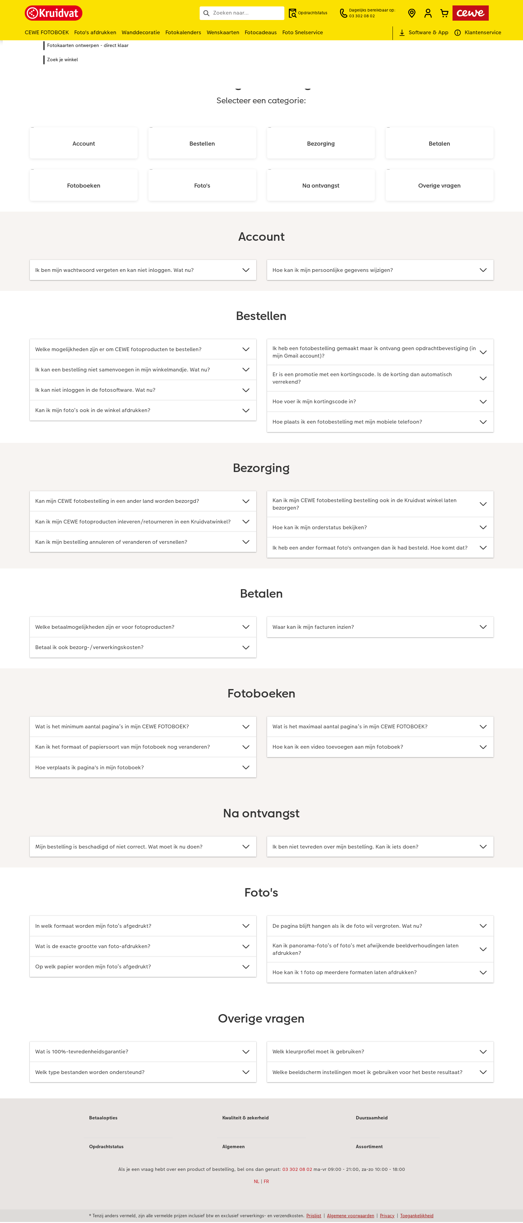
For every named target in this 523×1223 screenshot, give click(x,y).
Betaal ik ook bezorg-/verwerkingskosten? (143, 648)
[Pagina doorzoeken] (242, 13)
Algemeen (233, 1147)
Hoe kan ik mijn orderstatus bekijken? (380, 528)
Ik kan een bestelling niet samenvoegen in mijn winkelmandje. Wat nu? (143, 369)
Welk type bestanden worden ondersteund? (143, 1073)
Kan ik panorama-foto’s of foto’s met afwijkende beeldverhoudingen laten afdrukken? (380, 950)
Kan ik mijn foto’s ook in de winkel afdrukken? (143, 410)
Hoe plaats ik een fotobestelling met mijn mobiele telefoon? (380, 422)
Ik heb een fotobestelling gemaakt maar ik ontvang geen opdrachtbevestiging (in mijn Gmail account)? (380, 352)
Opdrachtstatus (106, 1147)
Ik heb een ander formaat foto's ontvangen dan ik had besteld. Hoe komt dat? (380, 548)
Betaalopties (103, 1118)
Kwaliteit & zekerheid (245, 1118)
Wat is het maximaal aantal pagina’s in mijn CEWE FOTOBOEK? (380, 727)
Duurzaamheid (372, 1118)
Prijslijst (313, 1216)
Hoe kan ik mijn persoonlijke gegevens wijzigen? (380, 270)
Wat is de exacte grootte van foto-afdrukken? (143, 947)
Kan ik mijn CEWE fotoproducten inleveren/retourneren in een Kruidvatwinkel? (143, 522)
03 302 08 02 (297, 1170)
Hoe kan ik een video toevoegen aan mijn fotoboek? (380, 747)
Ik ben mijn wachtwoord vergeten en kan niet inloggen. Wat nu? (143, 270)
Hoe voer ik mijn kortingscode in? (380, 402)
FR (266, 1182)
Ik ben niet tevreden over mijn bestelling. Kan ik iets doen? (380, 847)
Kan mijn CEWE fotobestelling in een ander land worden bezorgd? (143, 501)
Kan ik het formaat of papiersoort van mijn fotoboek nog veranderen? (143, 747)
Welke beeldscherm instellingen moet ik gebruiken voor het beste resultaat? (380, 1073)
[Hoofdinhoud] (261, 579)
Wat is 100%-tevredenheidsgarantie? (143, 1052)
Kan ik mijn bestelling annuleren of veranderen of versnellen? (143, 542)
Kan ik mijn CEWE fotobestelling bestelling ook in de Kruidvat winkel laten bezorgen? (380, 504)
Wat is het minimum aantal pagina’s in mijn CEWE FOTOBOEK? (143, 727)
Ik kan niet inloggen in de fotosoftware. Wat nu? (143, 390)
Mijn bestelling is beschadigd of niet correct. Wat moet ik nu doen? (143, 847)
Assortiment (369, 1147)
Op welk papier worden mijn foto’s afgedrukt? (143, 967)
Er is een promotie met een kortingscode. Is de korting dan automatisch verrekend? (380, 378)
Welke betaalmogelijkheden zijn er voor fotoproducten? (143, 627)
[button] (428, 13)
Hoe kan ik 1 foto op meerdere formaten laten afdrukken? (380, 973)
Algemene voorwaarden (350, 1216)
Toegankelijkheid (417, 1216)
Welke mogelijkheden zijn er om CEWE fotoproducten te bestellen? (143, 349)
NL (256, 1182)
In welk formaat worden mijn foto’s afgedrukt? (143, 926)
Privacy (387, 1216)
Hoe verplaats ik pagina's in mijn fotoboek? (143, 768)
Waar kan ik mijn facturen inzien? (380, 627)
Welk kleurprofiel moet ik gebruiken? (380, 1052)
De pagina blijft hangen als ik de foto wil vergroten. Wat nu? (380, 926)
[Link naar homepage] (91, 13)
